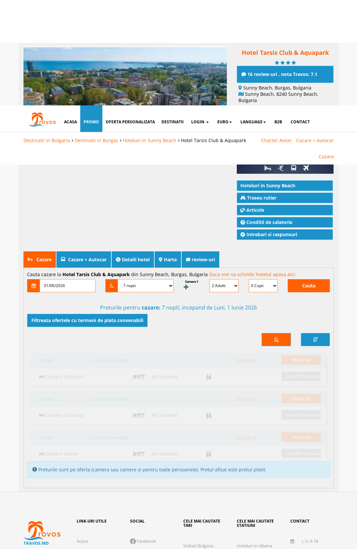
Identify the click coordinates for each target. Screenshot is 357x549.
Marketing (227, 500)
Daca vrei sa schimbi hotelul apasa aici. (252, 273)
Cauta (308, 284)
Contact (84, 456)
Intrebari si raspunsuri (268, 233)
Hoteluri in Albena (254, 439)
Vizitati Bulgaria (198, 439)
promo (91, 16)
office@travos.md (307, 459)
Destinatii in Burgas (96, 35)
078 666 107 (307, 445)
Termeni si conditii (280, 485)
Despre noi (87, 445)
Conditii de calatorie (266, 221)
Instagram (143, 456)
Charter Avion (276, 35)
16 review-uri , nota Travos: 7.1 (279, 73)
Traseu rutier (258, 196)
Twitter (140, 445)
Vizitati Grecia (196, 450)
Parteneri (313, 500)
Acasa (82, 434)
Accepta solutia (218, 521)
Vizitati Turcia (196, 460)
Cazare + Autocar (315, 35)
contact (300, 16)
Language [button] (253, 16)
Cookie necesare (133, 500)
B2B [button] (278, 16)
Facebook (143, 434)
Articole (252, 208)
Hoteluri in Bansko (255, 450)
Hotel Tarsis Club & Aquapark (213, 35)
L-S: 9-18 (304, 434)
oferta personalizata (130, 16)
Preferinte (271, 500)
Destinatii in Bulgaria (46, 35)
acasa (70, 16)
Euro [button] (224, 16)
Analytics (185, 500)
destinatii (172, 16)
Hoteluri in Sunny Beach (149, 35)
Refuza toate (145, 521)
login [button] (200, 16)
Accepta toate (291, 521)
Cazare (326, 51)
